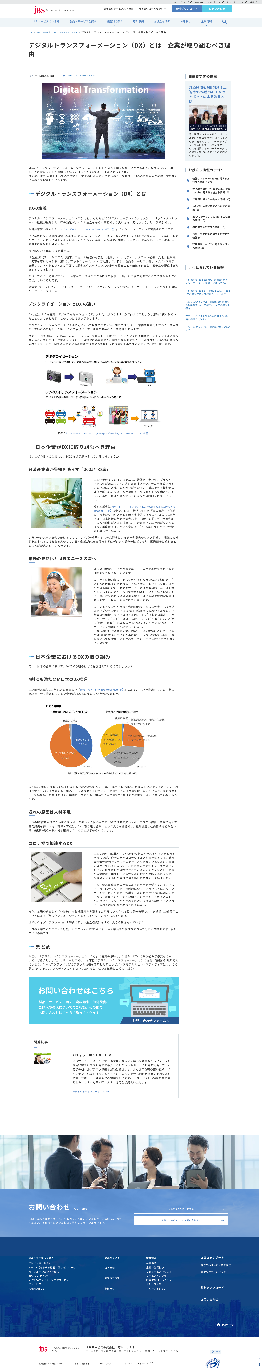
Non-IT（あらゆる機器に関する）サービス (53, 1287)
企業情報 (206, 24)
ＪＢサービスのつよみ (46, 24)
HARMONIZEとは (204, 2)
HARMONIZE (36, 1308)
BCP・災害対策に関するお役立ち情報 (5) (209, 269)
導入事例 (138, 24)
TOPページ (225, 1340)
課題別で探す (115, 24)
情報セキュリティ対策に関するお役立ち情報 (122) (208, 184)
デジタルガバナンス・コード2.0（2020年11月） (93, 229)
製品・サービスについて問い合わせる (186, 1234)
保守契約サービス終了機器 (117, 11)
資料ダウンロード (186, 11)
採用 (253, 2)
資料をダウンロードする (192, 1217)
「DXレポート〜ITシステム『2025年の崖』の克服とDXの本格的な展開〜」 (134, 512)
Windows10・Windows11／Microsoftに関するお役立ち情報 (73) (208, 199)
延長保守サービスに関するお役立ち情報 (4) (208, 282)
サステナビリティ (236, 2)
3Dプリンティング (39, 1295)
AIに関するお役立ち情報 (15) (207, 255)
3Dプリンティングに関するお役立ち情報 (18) (209, 242)
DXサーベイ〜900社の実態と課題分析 (106, 694)
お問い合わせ (217, 11)
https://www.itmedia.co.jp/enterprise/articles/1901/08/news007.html (107, 437)
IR (220, 2)
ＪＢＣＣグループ (180, 2)
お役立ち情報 (162, 24)
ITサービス (35, 1304)
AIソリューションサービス (44, 1291)
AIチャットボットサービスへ (94, 1097)
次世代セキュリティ (40, 1283)
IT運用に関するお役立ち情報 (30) (208, 215)
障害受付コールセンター (152, 11)
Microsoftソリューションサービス (49, 1300)
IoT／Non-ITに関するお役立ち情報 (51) (208, 228)
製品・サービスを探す (83, 24)
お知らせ (185, 24)
